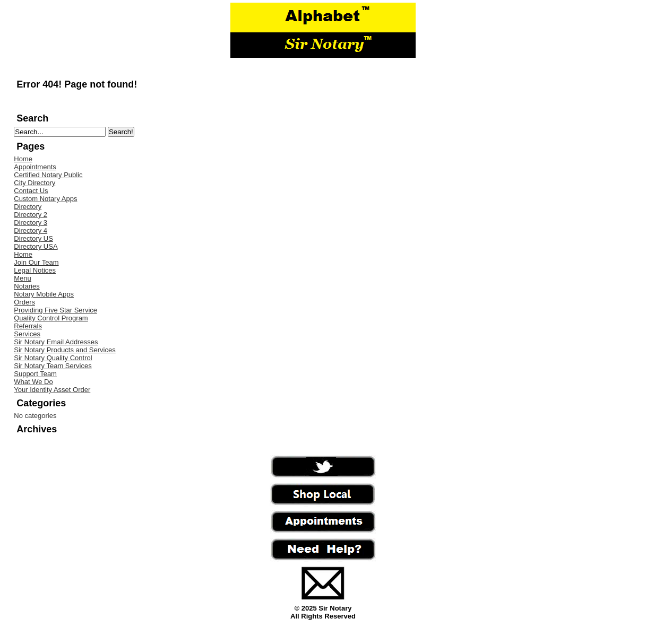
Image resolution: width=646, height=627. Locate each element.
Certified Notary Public (48, 175)
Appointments (35, 167)
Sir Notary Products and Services (64, 350)
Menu (22, 278)
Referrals (28, 326)
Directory (27, 207)
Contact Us (31, 191)
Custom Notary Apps (45, 199)
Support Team (35, 374)
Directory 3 (30, 223)
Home (23, 159)
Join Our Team (36, 262)
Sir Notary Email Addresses (56, 342)
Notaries (26, 286)
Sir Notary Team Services (52, 366)
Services (27, 334)
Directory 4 (30, 230)
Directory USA (35, 246)
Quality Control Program (51, 318)
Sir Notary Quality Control (53, 358)
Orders (24, 302)
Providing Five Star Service (55, 310)
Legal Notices (35, 270)
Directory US (33, 238)
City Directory (34, 183)
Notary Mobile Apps (44, 294)
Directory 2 (30, 215)
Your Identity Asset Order (52, 390)
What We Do (33, 382)
